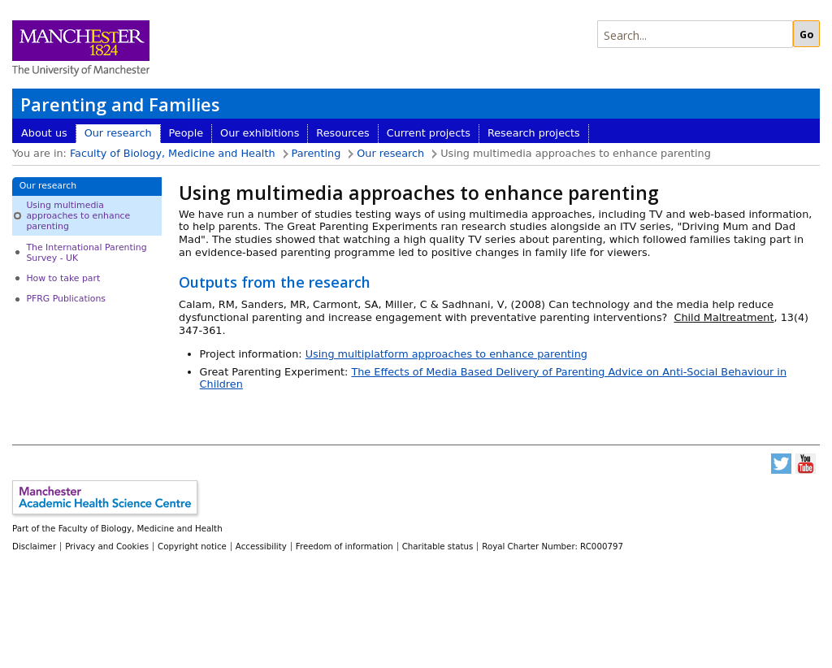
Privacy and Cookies (107, 546)
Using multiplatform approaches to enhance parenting (446, 354)
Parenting (316, 153)
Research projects (534, 133)
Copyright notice (192, 546)
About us (44, 133)
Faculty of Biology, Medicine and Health (172, 153)
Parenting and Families (119, 104)
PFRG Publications (66, 298)
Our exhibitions (259, 133)
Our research (118, 133)
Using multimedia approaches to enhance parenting (78, 216)
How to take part (63, 278)
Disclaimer (34, 546)
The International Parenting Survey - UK (86, 252)
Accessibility (261, 546)
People (186, 133)
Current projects (428, 133)
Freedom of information (344, 546)
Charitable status (438, 546)
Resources (342, 133)
